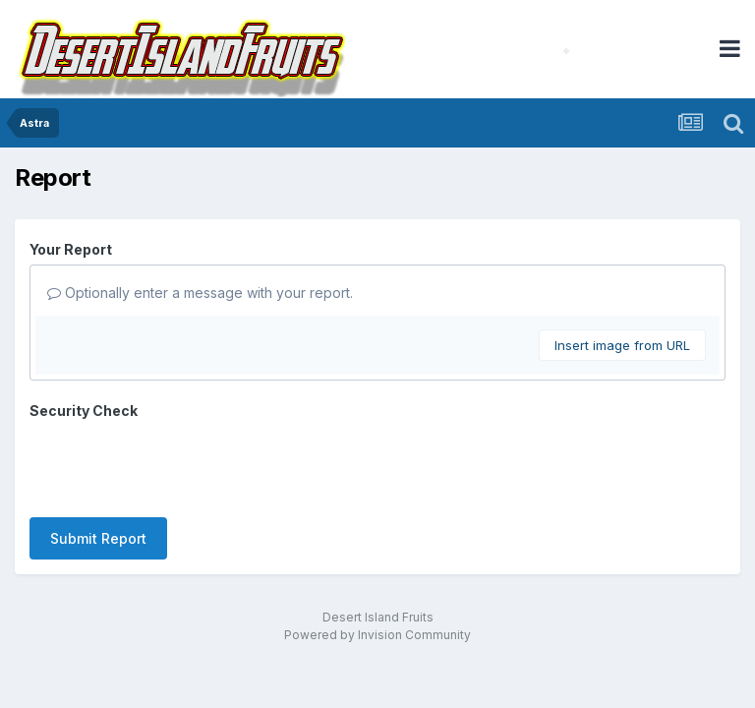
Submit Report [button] (98, 538)
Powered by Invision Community (377, 634)
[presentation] (178, 464)
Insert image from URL (622, 345)
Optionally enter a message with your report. (200, 292)
